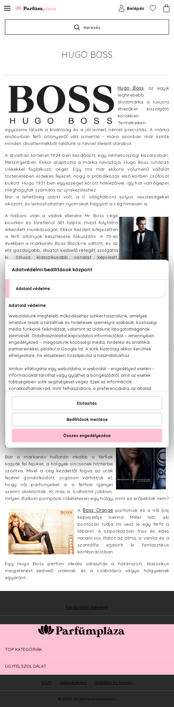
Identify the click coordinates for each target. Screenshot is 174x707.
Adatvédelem (73, 682)
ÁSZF (47, 682)
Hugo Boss (131, 88)
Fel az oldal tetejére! (87, 607)
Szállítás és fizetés (113, 682)
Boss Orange (98, 510)
